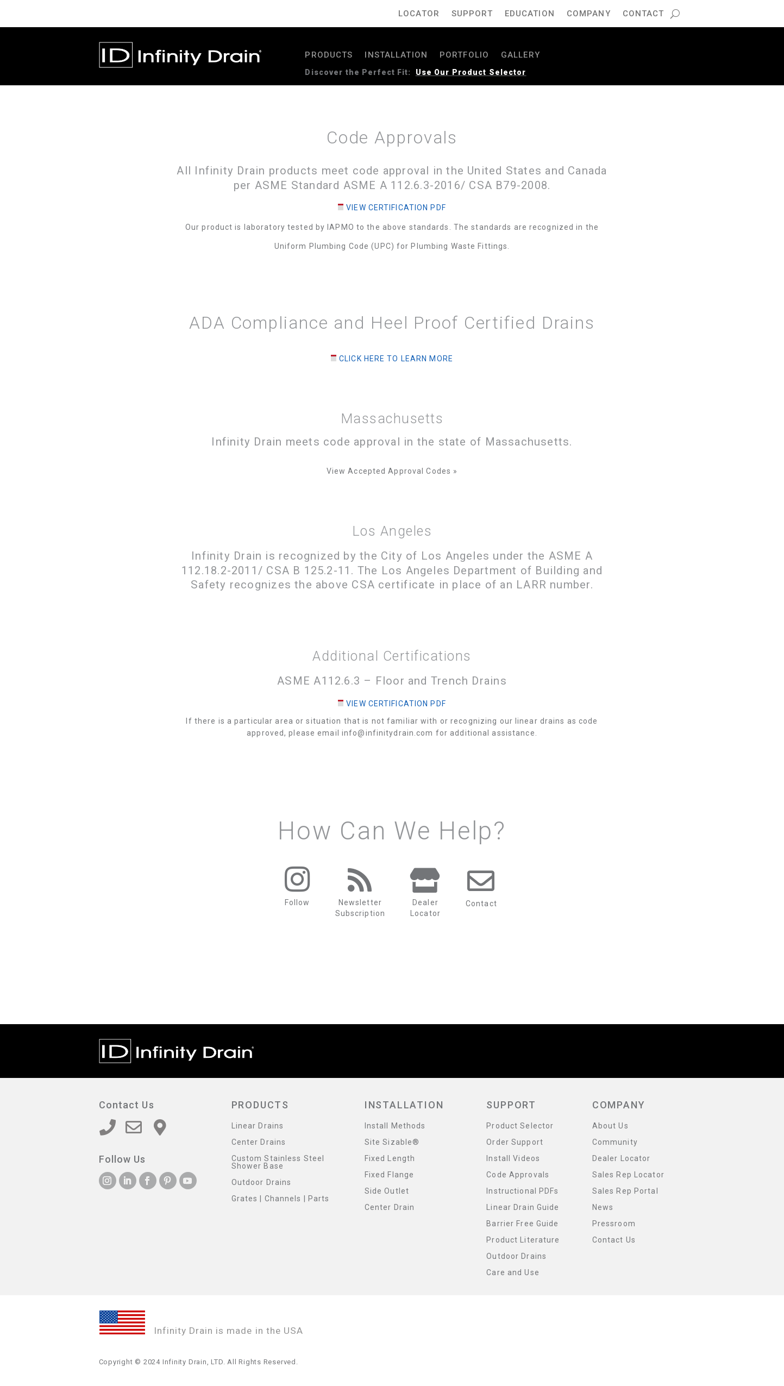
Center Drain (390, 1207)
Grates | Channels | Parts (280, 1199)
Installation (396, 55)
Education (530, 14)
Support (472, 14)
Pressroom (614, 1224)
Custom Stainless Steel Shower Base (278, 1162)
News (602, 1207)
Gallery (520, 55)
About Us (610, 1126)
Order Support (514, 1142)
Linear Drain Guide (522, 1207)
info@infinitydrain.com (388, 733)
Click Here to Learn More (396, 358)
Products (329, 55)
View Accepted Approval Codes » (392, 471)
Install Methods (395, 1126)
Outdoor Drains (261, 1182)
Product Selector (520, 1126)
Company (589, 14)
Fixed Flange (389, 1175)
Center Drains (258, 1142)
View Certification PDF (396, 207)
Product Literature (523, 1240)
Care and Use (512, 1273)
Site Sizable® (392, 1142)
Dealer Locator (621, 1159)
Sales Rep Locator (628, 1175)
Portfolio (464, 55)
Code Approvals (517, 1175)
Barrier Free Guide (522, 1224)
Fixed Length (390, 1159)
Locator (419, 14)
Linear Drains (257, 1126)
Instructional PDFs (522, 1191)
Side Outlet (387, 1191)
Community (615, 1142)
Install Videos (513, 1159)
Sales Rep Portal (625, 1191)
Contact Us (614, 1240)
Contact (643, 14)
